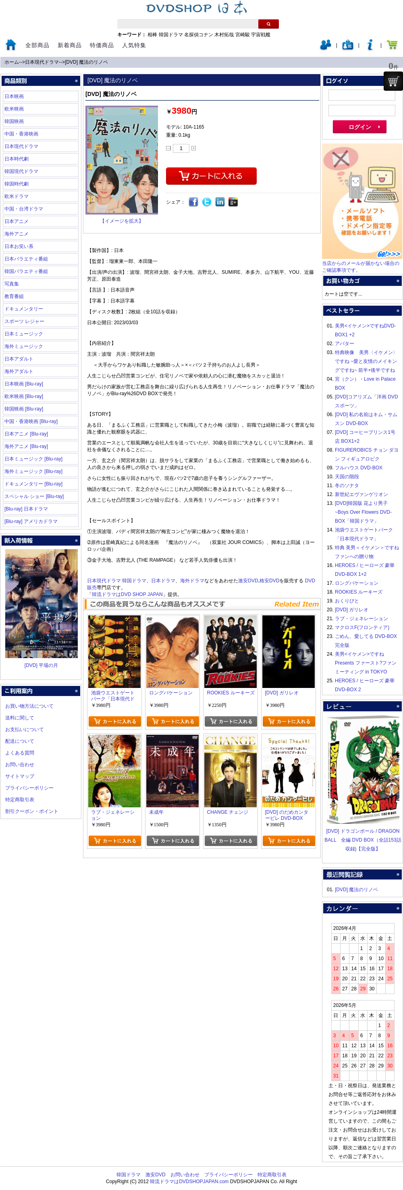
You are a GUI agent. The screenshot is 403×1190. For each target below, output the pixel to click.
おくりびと (347, 601)
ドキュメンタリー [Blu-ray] (33, 484)
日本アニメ (16, 221)
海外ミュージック (23, 346)
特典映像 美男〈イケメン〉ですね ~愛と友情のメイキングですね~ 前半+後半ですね (366, 361)
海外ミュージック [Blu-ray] (33, 471)
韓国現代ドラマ (21, 171)
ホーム (11, 62)
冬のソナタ (347, 485)
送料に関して (19, 718)
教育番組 (14, 296)
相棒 (152, 35)
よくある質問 (19, 753)
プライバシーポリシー (29, 788)
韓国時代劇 (16, 184)
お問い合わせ (19, 764)
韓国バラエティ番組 (26, 271)
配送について (19, 741)
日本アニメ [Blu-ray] (26, 434)
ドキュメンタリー (23, 309)
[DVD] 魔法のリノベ (86, 62)
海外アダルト (18, 371)
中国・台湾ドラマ (23, 209)
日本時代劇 (16, 159)
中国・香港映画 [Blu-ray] (31, 421)
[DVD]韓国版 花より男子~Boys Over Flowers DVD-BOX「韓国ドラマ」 (363, 512)
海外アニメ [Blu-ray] (26, 446)
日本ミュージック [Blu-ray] (33, 459)
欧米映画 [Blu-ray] (23, 396)
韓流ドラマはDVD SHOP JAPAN (127, 594)
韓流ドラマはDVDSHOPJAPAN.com (189, 1181)
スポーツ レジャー (24, 321)
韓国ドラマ (171, 35)
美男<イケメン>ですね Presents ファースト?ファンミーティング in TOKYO (366, 663)
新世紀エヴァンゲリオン (361, 494)
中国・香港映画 (21, 134)
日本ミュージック (23, 334)
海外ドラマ (192, 581)
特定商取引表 (19, 799)
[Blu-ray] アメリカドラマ (31, 521)
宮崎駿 (242, 35)
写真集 (11, 284)
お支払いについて (24, 729)
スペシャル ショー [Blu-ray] (34, 496)
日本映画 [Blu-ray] (23, 384)
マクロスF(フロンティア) (362, 627)
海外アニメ (16, 234)
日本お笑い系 (18, 246)
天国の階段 (347, 476)
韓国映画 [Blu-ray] (23, 409)
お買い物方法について (29, 706)
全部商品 (37, 45)
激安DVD (248, 581)
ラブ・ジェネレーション (361, 618)
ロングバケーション (356, 583)
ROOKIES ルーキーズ (358, 592)
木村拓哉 (224, 35)
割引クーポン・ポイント (31, 811)
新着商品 (70, 45)
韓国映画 (14, 121)
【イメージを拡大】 (121, 221)
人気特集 (134, 45)
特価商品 (102, 45)
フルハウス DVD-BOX (358, 468)
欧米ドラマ (16, 196)
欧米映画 (14, 109)
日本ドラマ (163, 581)
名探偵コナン (198, 35)
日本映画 (14, 96)
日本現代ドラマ (42, 62)
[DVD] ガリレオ (351, 610)
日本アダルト (18, 359)
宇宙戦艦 (260, 35)
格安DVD (269, 581)
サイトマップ (19, 776)
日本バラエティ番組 (26, 259)
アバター (344, 343)
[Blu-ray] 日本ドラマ (26, 509)
